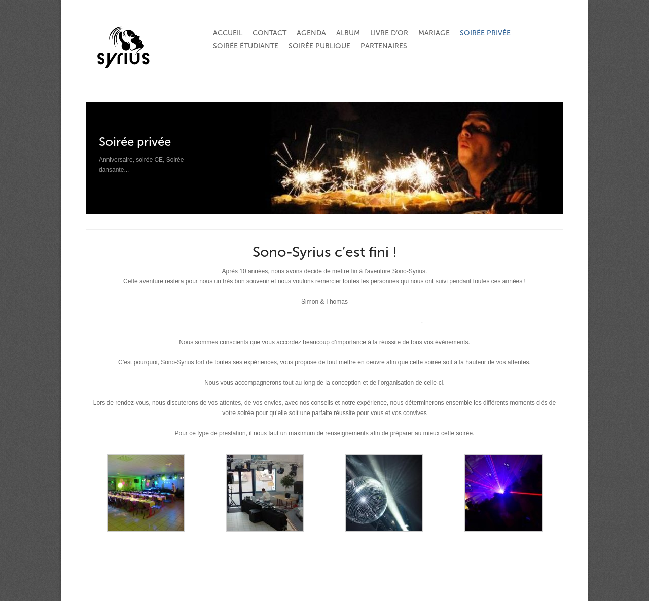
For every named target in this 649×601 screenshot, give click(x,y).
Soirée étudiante (245, 46)
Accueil (227, 33)
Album (348, 33)
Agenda (311, 33)
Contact (269, 33)
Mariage (434, 33)
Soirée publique (319, 46)
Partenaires (383, 46)
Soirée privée (485, 33)
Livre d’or (389, 33)
